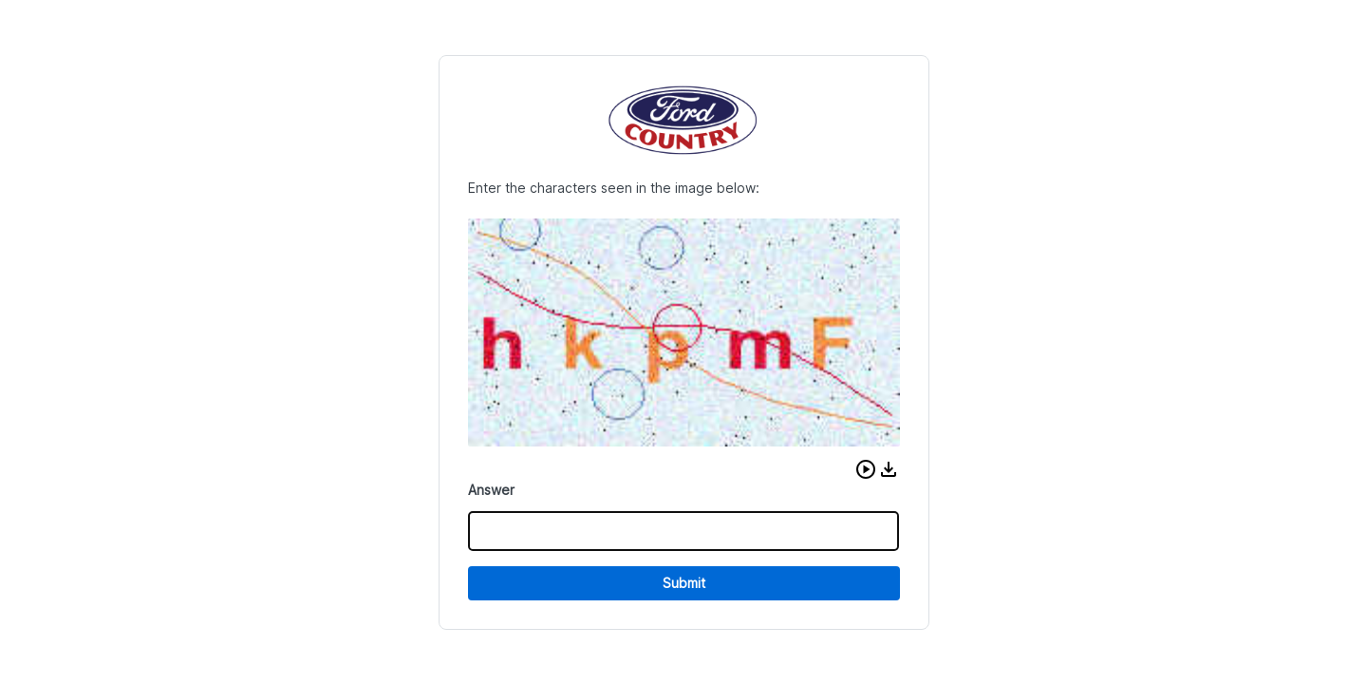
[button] (865, 469)
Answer (491, 490)
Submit (684, 583)
